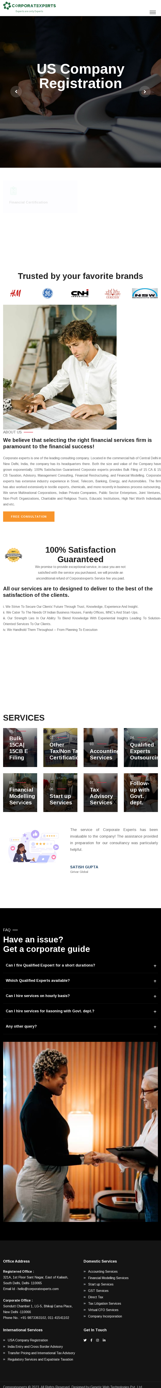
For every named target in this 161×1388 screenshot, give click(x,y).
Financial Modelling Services (22, 796)
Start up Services (61, 799)
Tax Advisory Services (101, 796)
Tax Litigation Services (104, 1303)
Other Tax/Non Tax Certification (66, 751)
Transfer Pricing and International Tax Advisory (41, 1353)
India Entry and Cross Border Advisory (35, 1346)
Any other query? (21, 1026)
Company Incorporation (105, 1316)
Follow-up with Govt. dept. (139, 793)
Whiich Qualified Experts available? (38, 980)
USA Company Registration (28, 1340)
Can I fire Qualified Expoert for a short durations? (50, 965)
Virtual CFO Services (103, 1310)
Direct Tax (95, 1297)
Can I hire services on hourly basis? (38, 996)
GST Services (98, 1290)
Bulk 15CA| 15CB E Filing (18, 748)
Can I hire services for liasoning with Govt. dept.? (50, 1011)
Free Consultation (29, 516)
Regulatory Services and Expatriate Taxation (40, 1359)
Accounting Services (105, 754)
